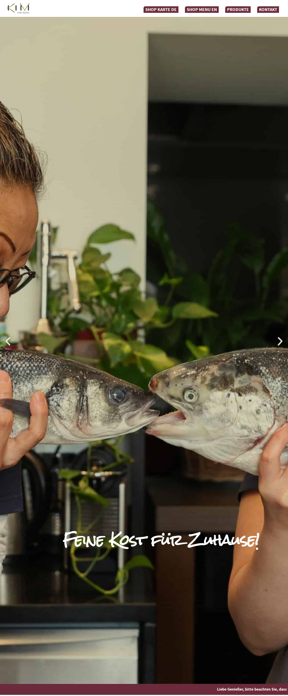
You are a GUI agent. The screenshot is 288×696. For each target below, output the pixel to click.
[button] (8, 341)
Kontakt (268, 10)
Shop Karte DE (161, 10)
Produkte (238, 10)
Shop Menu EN (202, 10)
